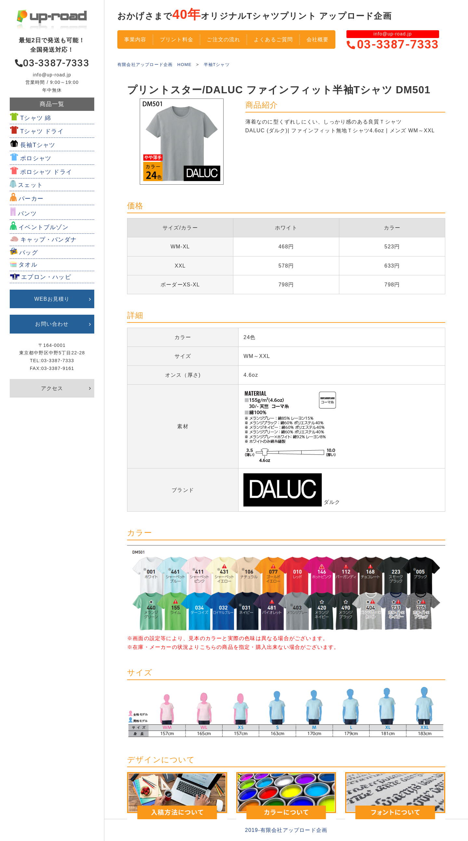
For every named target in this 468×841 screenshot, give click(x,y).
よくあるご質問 (273, 39)
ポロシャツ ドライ (46, 172)
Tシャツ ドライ (42, 131)
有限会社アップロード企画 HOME (154, 64)
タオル (28, 264)
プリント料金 (176, 39)
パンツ (27, 213)
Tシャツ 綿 (35, 118)
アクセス (52, 388)
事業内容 (135, 39)
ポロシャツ (35, 158)
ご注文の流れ (223, 39)
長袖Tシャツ (37, 145)
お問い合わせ (52, 324)
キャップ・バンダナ (48, 239)
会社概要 (317, 39)
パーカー (31, 198)
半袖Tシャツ (217, 64)
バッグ (28, 252)
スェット (30, 185)
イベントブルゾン (44, 227)
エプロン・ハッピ (46, 277)
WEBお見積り (52, 299)
